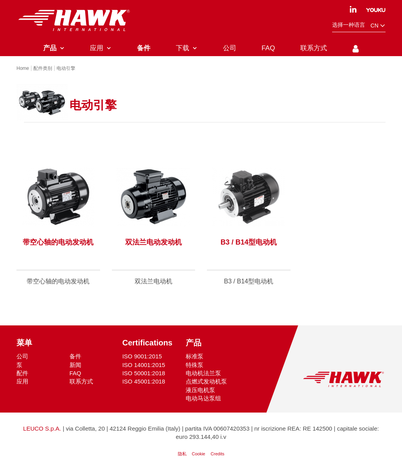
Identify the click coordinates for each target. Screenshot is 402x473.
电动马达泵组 (203, 398)
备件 (75, 356)
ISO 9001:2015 (142, 356)
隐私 (182, 453)
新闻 (75, 365)
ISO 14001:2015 (143, 365)
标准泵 (194, 356)
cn (378, 25)
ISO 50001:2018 (143, 373)
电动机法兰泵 (203, 373)
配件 (22, 373)
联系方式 (81, 381)
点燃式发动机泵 (206, 381)
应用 (22, 381)
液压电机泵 (200, 390)
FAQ (75, 373)
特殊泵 (194, 365)
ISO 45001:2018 (143, 381)
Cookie (198, 453)
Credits (218, 453)
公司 (22, 356)
